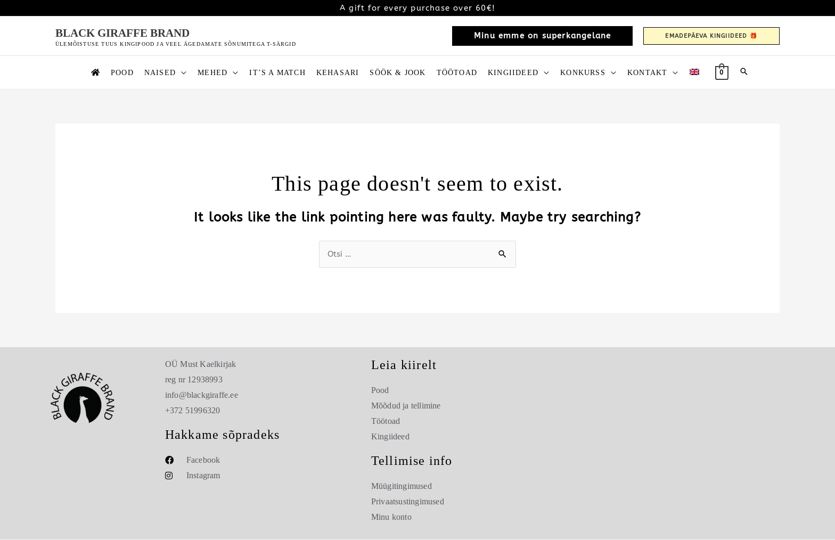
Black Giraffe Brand (122, 33)
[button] (542, 36)
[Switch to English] (694, 72)
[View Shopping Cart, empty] (721, 72)
